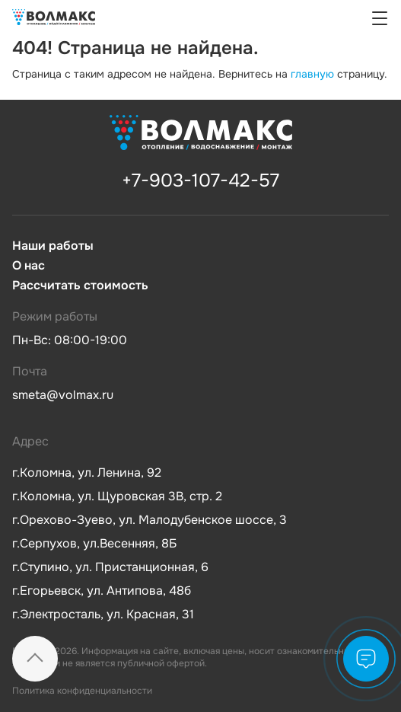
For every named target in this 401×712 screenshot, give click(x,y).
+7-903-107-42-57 (200, 180)
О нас (28, 265)
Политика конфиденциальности (82, 691)
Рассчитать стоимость (80, 285)
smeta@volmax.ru (62, 395)
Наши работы (53, 246)
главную (312, 74)
